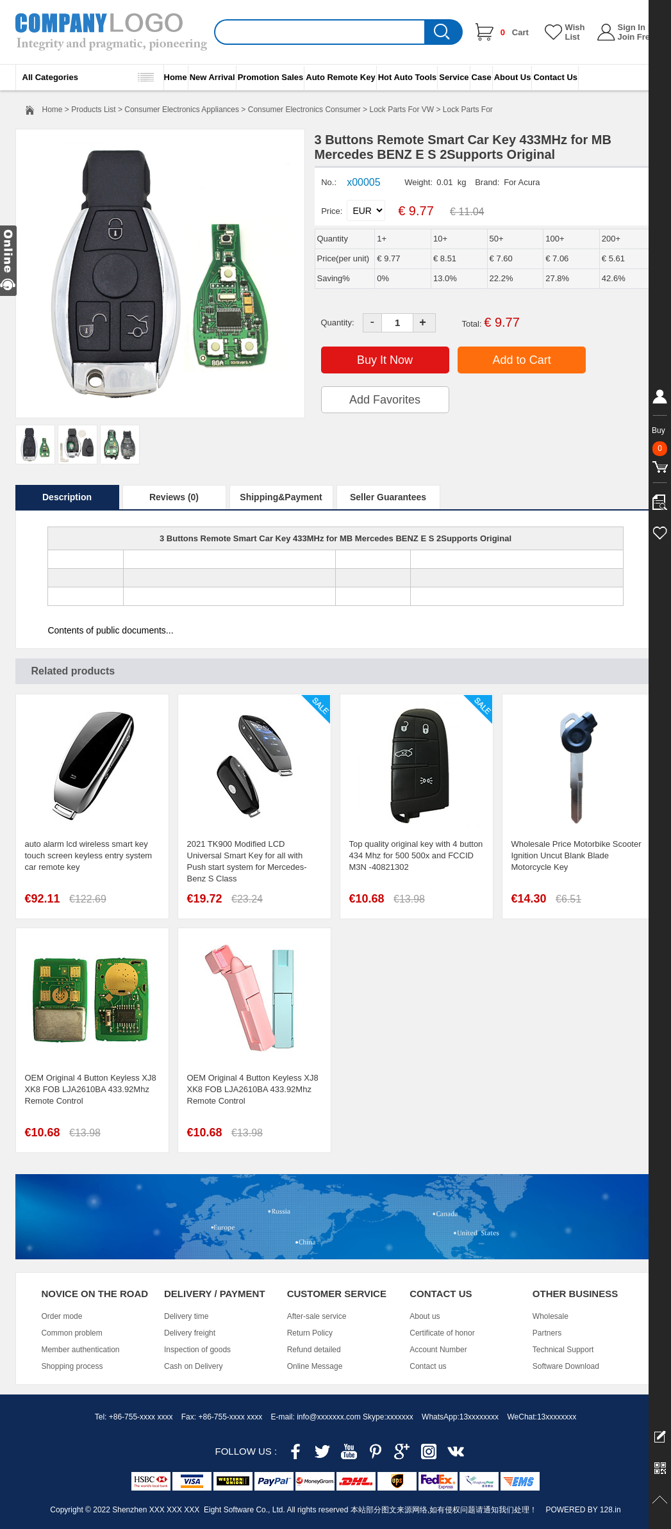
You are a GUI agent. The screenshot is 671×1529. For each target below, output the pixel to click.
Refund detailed (314, 1349)
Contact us (428, 1366)
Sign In (631, 27)
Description (67, 497)
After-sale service (317, 1316)
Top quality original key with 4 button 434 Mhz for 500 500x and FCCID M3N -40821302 (416, 855)
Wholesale (550, 1316)
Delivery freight (189, 1333)
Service (453, 77)
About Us (512, 77)
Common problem (71, 1333)
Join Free (636, 37)
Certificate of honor (442, 1333)
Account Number (438, 1349)
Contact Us (555, 77)
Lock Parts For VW (401, 109)
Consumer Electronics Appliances (181, 109)
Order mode (61, 1316)
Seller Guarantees (388, 497)
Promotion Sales (271, 77)
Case (482, 77)
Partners (547, 1333)
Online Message (315, 1366)
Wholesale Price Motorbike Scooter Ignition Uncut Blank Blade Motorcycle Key (576, 855)
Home (175, 77)
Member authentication (80, 1349)
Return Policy (310, 1333)
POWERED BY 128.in (582, 1509)
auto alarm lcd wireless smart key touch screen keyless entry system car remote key (89, 855)
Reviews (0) (174, 497)
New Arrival (212, 77)
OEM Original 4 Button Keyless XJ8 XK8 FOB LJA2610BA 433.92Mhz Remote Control (90, 1089)
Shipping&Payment (281, 497)
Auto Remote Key (340, 77)
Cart (515, 32)
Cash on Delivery (193, 1366)
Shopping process (72, 1366)
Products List (93, 109)
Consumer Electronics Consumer (304, 109)
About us (425, 1316)
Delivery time (186, 1316)
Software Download (566, 1366)
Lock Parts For (468, 109)
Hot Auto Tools (407, 77)
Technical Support (563, 1349)
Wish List (575, 32)
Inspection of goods (197, 1349)
